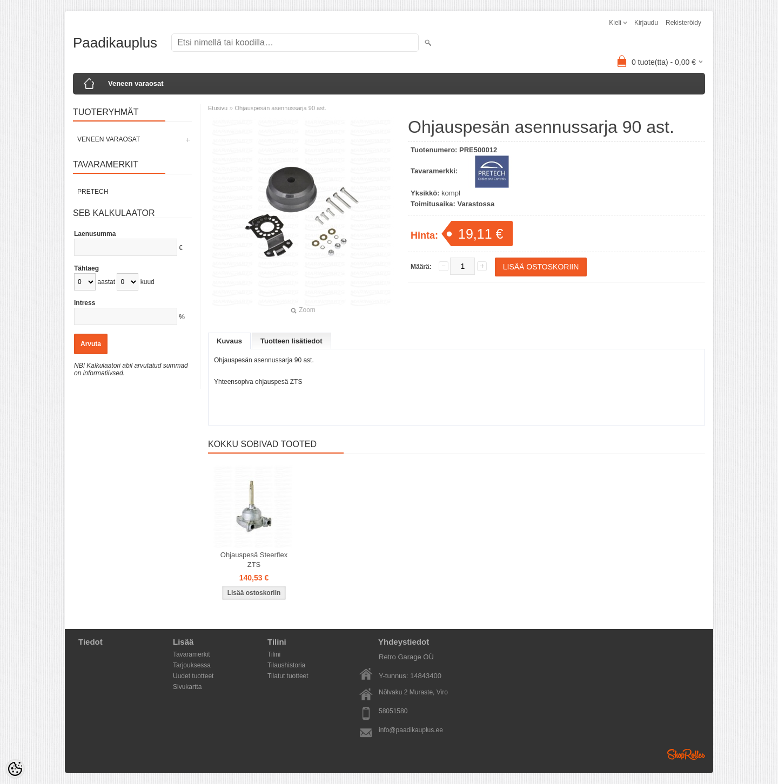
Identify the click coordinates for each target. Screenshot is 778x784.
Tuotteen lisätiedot (291, 341)
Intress (84, 303)
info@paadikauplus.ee (411, 730)
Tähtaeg (86, 268)
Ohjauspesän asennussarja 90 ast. (280, 108)
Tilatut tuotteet (287, 676)
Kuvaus (229, 341)
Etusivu (217, 108)
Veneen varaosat (136, 83)
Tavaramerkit (191, 654)
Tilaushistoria (286, 665)
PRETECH (92, 191)
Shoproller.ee (686, 754)
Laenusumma (95, 234)
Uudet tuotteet (193, 676)
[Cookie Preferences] (15, 769)
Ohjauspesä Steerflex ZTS (253, 560)
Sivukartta (187, 687)
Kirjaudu (646, 22)
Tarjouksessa (192, 665)
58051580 (393, 711)
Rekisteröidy (683, 22)
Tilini (273, 654)
